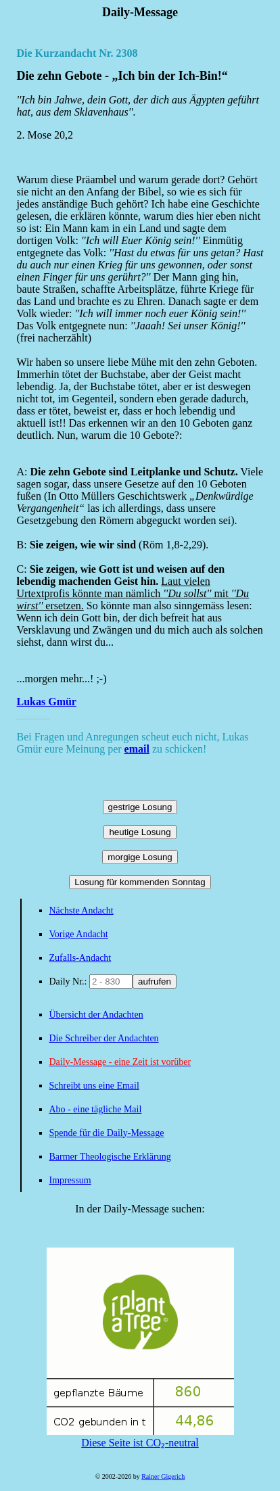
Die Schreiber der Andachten (104, 1038)
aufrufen (154, 981)
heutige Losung (139, 832)
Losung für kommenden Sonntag (139, 882)
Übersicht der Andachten (96, 1015)
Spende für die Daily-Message (106, 1133)
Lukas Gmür (46, 701)
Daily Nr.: (69, 981)
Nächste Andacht (81, 910)
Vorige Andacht (78, 934)
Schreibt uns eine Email (94, 1086)
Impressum (70, 1180)
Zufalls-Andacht (80, 958)
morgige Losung (140, 857)
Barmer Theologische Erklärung (110, 1157)
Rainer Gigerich (163, 1476)
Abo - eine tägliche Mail (95, 1109)
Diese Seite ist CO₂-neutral (140, 1436)
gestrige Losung (140, 807)
